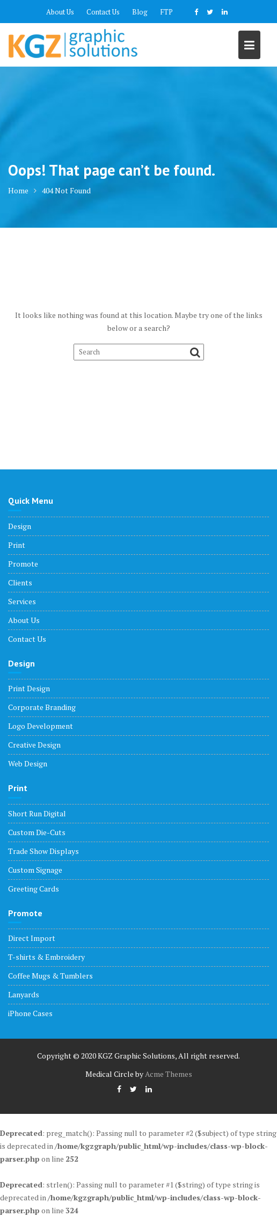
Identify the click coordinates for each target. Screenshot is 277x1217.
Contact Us (103, 12)
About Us (60, 12)
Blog (140, 12)
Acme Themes (168, 1074)
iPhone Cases (30, 1013)
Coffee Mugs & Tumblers (50, 975)
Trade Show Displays (43, 851)
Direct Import (31, 938)
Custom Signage (35, 870)
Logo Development (40, 726)
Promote (23, 564)
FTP (166, 12)
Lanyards (23, 994)
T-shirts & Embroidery (46, 957)
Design (19, 526)
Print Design (29, 688)
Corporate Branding (42, 707)
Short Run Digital (37, 813)
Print (16, 545)
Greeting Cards (33, 888)
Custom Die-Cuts (36, 832)
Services (22, 601)
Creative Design (34, 745)
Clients (20, 582)
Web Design (27, 763)
